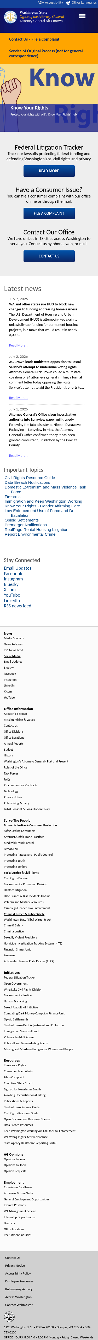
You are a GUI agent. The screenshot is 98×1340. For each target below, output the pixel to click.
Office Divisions (13, 731)
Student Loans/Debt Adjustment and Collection (34, 1025)
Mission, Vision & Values (19, 720)
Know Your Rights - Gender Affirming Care (42, 506)
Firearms (13, 496)
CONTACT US (49, 256)
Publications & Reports (18, 1101)
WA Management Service (20, 1211)
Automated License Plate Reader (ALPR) (29, 961)
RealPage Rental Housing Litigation (36, 529)
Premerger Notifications (26, 525)
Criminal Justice (14, 931)
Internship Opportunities (19, 1217)
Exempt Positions (15, 1205)
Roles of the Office (15, 767)
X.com (8, 691)
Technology (11, 791)
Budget (8, 749)
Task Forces (11, 773)
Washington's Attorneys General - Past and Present (36, 761)
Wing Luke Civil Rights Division (23, 989)
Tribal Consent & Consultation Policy (27, 809)
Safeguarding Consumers (19, 831)
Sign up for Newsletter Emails (22, 1089)
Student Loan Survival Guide (22, 1107)
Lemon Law (11, 849)
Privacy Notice (13, 797)
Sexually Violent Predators (20, 937)
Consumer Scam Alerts (18, 1071)
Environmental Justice (18, 995)
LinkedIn (9, 685)
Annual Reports (14, 743)
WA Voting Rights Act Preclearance (26, 1137)
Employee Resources (19, 1281)
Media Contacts (14, 638)
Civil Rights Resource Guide (30, 477)
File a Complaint (14, 1077)
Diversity (9, 1223)
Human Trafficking (15, 1001)
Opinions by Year (14, 1159)
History (8, 755)
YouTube (9, 697)
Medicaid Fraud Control (19, 843)
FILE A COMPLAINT (49, 213)
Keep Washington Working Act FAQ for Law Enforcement (40, 1131)
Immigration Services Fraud (21, 1031)
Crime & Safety (13, 925)
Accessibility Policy (18, 1273)
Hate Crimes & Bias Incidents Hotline (27, 896)
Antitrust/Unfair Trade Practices (24, 837)
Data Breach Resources (18, 1125)
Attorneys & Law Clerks (18, 1193)
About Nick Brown (15, 714)
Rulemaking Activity (16, 803)
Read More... (18, 345)
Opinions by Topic (15, 1165)
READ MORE (49, 171)
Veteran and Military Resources (24, 902)
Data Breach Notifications (27, 482)
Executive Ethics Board (18, 1083)
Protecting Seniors (15, 867)
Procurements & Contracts (20, 785)
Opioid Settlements (22, 520)
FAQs (7, 779)
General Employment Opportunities (26, 1199)
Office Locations (14, 737)
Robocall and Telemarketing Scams (26, 1043)
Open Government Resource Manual (27, 1119)
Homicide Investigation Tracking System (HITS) (33, 943)
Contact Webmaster (19, 1305)
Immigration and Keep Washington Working (43, 501)
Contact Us (11, 725)
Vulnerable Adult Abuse (19, 1037)
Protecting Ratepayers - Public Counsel (28, 854)
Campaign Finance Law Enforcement (27, 908)
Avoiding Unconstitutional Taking (24, 1095)
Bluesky (9, 667)
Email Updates (13, 661)
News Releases (13, 644)
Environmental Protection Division (25, 884)
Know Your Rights (29, 108)
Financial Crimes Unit (17, 949)
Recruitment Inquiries (17, 1235)
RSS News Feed (13, 650)
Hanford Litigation (15, 890)
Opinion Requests (15, 1171)
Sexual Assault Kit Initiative (21, 1007)
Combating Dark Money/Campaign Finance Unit (34, 1013)
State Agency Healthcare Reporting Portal (30, 1143)
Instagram (10, 680)
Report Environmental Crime (30, 534)
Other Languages (81, 2)
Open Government (16, 983)
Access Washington (18, 1297)
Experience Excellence (18, 1187)
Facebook (10, 674)
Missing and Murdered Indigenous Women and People (38, 1049)
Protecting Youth (14, 861)
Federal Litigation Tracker (20, 977)
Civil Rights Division (16, 878)
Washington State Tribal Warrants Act (27, 919)
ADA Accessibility (50, 2)
